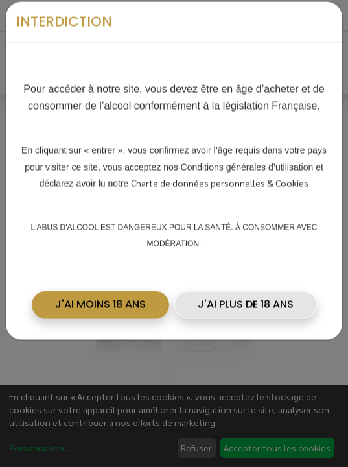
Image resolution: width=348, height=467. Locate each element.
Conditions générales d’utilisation (247, 162)
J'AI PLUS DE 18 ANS (246, 300)
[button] (100, 300)
